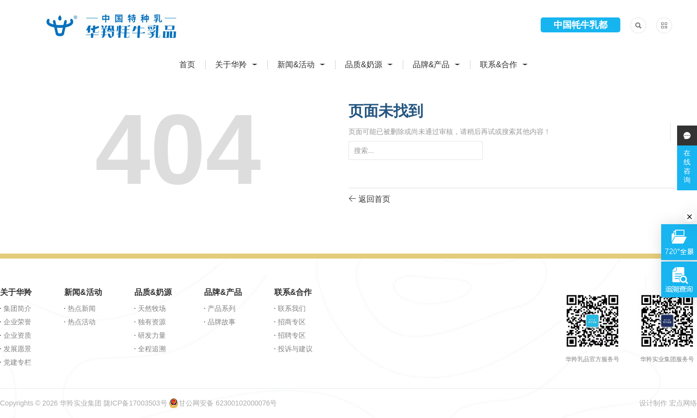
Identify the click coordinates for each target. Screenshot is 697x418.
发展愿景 (17, 349)
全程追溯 (152, 349)
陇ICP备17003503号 (135, 403)
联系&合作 (498, 64)
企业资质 (17, 335)
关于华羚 (231, 64)
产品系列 (221, 308)
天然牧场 (152, 308)
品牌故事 (221, 322)
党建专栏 (17, 362)
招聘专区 (292, 335)
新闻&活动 (296, 64)
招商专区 (292, 322)
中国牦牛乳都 (580, 25)
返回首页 (369, 198)
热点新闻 (82, 308)
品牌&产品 (431, 64)
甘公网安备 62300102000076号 (223, 403)
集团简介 (17, 308)
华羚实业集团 (81, 403)
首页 (187, 64)
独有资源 (152, 322)
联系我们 (292, 308)
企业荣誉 (17, 322)
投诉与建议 (295, 349)
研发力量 (152, 335)
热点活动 (82, 322)
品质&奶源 (363, 64)
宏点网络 (683, 403)
